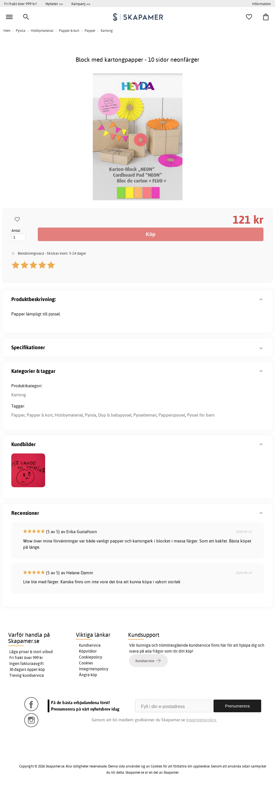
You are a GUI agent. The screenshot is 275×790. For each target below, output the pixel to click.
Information (261, 3)
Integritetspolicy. (201, 719)
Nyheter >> (54, 3)
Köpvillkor (88, 651)
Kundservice (90, 645)
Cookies (86, 663)
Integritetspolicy (93, 668)
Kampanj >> (80, 3)
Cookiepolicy (90, 657)
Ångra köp (88, 674)
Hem (6, 30)
